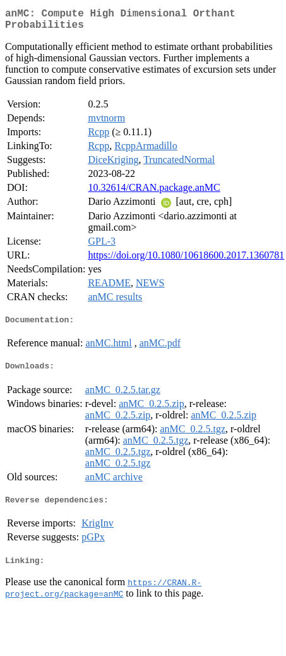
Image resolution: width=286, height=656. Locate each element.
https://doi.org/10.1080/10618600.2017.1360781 (186, 260)
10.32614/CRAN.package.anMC (154, 192)
